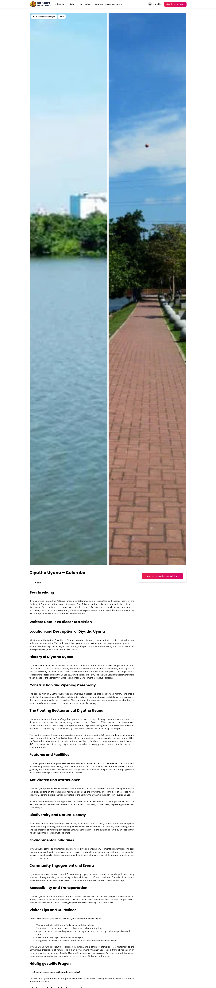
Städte (71, 4)
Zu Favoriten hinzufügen (44, 16)
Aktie (62, 16)
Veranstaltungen (103, 4)
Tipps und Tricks (85, 4)
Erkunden (59, 4)
